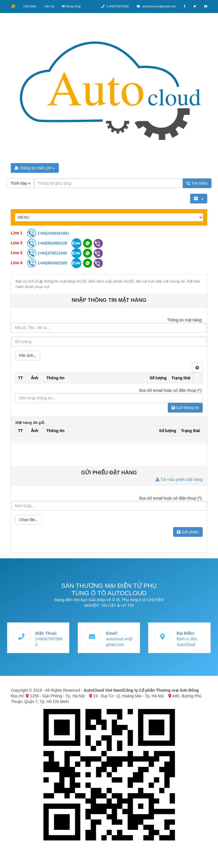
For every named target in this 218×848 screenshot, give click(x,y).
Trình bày (20, 183)
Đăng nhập (72, 6)
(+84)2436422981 (48, 233)
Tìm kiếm (196, 183)
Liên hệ (50, 6)
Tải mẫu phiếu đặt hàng (179, 479)
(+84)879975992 (113, 6)
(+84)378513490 (47, 253)
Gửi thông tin (185, 407)
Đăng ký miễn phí (34, 168)
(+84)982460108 (47, 243)
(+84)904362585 (47, 262)
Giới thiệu (30, 6)
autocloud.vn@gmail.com (155, 6)
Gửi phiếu (188, 531)
